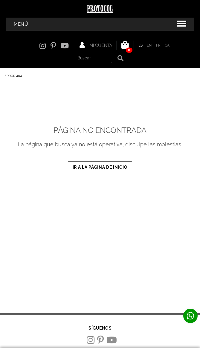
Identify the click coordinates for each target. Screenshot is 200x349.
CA (167, 45)
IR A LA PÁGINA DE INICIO (100, 167)
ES (140, 45)
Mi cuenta (96, 45)
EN (149, 45)
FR (158, 45)
